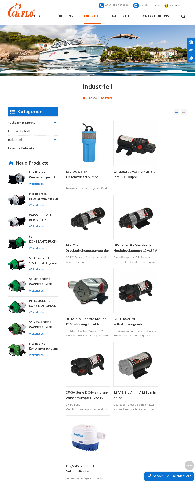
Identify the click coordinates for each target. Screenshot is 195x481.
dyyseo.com (170, 468)
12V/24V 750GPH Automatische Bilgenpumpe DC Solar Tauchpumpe (165, 300)
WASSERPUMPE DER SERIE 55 (40, 217)
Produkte (92, 15)
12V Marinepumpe (109, 395)
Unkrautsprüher (107, 434)
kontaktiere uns (155, 15)
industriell (15, 139)
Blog (64, 419)
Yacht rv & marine (21, 122)
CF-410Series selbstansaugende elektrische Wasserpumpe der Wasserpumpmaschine (165, 233)
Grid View (176, 111)
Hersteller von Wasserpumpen (115, 427)
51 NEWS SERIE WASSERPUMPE (40, 324)
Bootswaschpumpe (109, 401)
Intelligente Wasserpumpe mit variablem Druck (42, 174)
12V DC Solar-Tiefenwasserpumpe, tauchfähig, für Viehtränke (83, 167)
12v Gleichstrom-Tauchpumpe (115, 414)
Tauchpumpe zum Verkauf (114, 440)
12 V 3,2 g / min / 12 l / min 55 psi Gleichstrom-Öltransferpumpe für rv (125, 300)
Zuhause (39, 15)
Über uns (65, 15)
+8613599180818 (157, 407)
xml (64, 432)
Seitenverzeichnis (72, 425)
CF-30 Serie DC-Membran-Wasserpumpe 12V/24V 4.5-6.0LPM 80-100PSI (82, 300)
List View (184, 111)
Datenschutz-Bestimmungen (76, 438)
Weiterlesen (36, 183)
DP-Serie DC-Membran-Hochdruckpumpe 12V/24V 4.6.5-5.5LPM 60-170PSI (84, 233)
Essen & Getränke (21, 148)
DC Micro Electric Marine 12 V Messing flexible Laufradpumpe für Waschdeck (125, 233)
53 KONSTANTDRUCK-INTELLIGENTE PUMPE (43, 239)
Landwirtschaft (19, 131)
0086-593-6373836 (117, 4)
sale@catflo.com (150, 4)
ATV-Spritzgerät (107, 408)
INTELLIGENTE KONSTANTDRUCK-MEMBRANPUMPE (43, 303)
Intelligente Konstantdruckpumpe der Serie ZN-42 (43, 345)
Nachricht (120, 15)
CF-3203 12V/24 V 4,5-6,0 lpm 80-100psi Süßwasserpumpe (124, 167)
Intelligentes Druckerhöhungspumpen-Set (43, 196)
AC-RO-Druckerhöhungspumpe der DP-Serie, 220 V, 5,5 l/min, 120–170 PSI (166, 167)
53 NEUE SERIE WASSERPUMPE (40, 281)
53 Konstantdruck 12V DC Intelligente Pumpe (43, 260)
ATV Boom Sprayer (109, 421)
